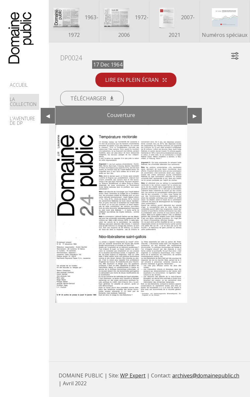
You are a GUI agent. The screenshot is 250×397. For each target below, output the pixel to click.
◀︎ (50, 115)
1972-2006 (124, 21)
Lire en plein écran (136, 79)
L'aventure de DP (22, 120)
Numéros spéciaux (224, 21)
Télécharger (92, 98)
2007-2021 (174, 21)
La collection (23, 101)
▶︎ (197, 115)
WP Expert (133, 375)
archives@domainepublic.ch (205, 375)
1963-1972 (73, 21)
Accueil (19, 85)
